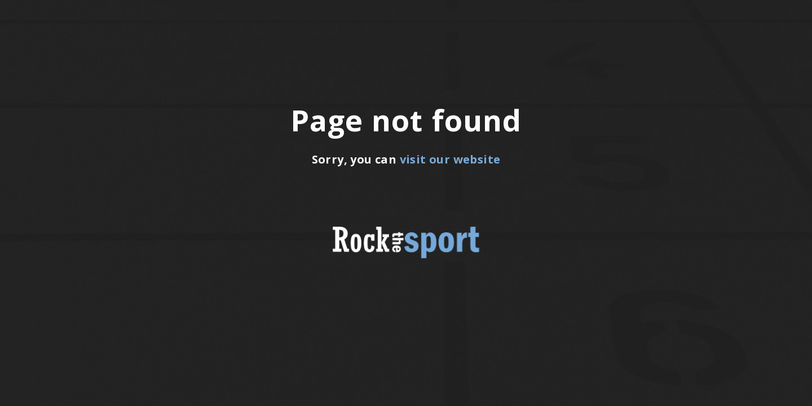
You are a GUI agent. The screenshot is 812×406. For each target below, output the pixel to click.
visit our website (450, 159)
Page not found (406, 120)
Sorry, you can (406, 159)
